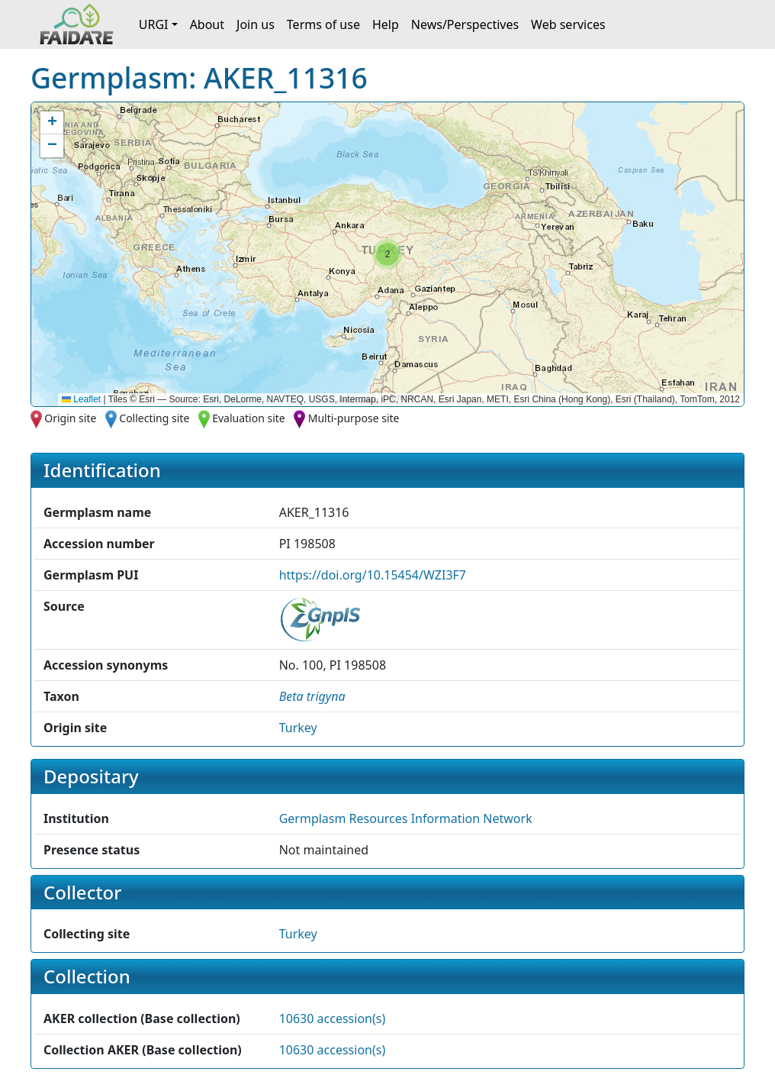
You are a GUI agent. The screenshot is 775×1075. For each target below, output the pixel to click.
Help (385, 24)
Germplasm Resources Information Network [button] (405, 818)
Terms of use (323, 24)
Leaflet (81, 399)
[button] (387, 254)
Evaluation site (248, 418)
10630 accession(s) (332, 1018)
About (207, 24)
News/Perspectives (465, 24)
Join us (255, 24)
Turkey (298, 727)
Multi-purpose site (354, 418)
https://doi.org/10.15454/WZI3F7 (372, 575)
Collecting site (154, 418)
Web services (568, 24)
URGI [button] (154, 24)
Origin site (70, 418)
